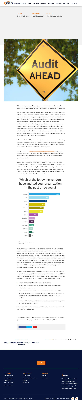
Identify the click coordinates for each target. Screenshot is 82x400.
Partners (58, 3)
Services (43, 3)
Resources (51, 3)
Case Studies (26, 376)
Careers (25, 380)
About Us (66, 3)
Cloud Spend (7, 380)
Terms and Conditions (65, 398)
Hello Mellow (29, 398)
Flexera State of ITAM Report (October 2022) (41, 151)
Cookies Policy (55, 398)
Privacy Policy (48, 398)
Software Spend (8, 376)
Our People (45, 378)
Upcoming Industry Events (30, 378)
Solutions (36, 3)
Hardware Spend (8, 378)
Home (29, 3)
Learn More (41, 363)
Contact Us (74, 3)
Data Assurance (8, 385)
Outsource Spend (8, 383)
